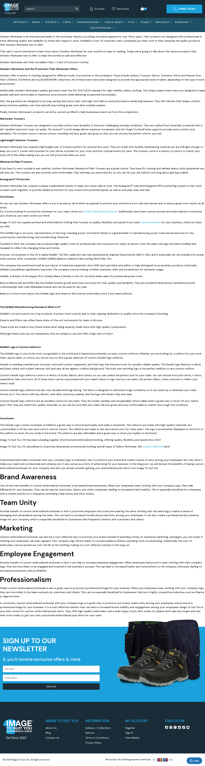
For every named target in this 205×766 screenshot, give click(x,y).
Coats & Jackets (115, 22)
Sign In (129, 732)
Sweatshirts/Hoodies (89, 22)
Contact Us (52, 737)
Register (130, 728)
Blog (48, 732)
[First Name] (51, 669)
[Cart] (144, 9)
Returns (90, 732)
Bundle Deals (183, 22)
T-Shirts (68, 22)
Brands (37, 22)
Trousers (146, 22)
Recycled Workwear (102, 28)
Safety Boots (163, 22)
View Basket (132, 737)
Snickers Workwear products (100, 211)
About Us (51, 728)
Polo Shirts (53, 22)
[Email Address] (51, 677)
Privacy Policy (93, 742)
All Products (21, 22)
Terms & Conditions (97, 737)
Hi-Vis (132, 22)
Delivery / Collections (98, 728)
